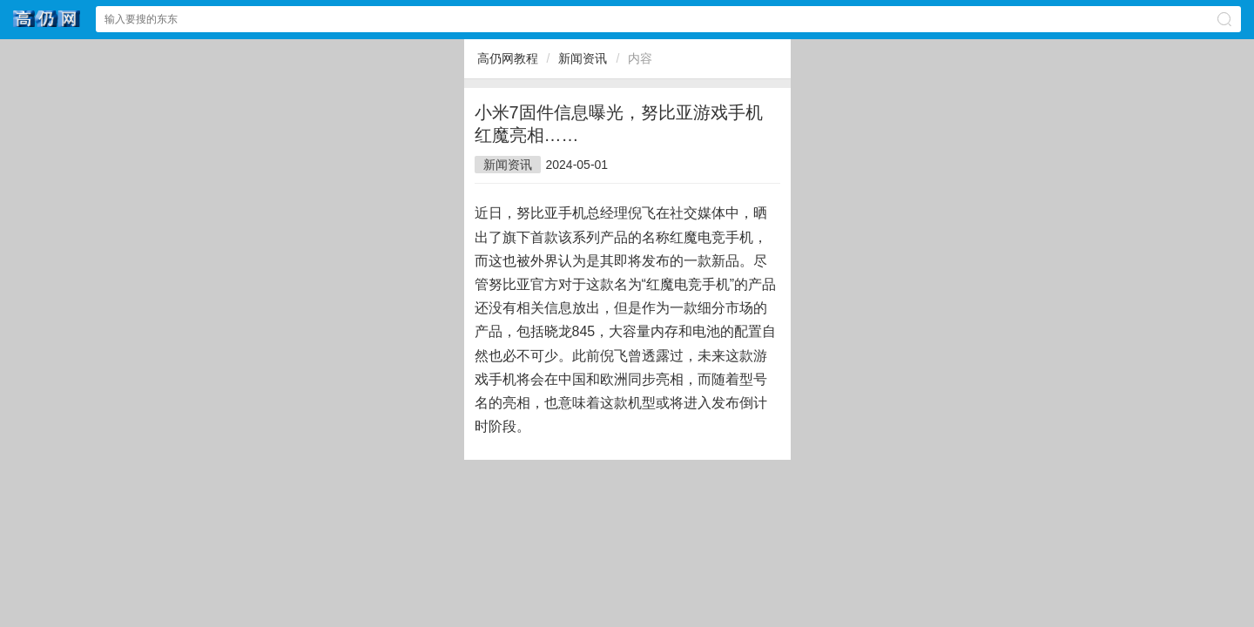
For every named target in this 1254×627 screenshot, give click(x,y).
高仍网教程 (507, 58)
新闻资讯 (582, 58)
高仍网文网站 (47, 18)
